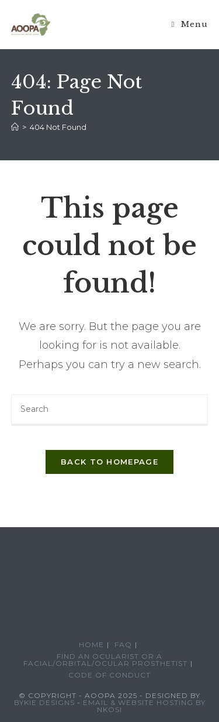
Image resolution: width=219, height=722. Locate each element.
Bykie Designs (44, 702)
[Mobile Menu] (190, 24)
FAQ (123, 644)
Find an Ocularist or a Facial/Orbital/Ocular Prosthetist (105, 660)
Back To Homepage (109, 461)
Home (91, 644)
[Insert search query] (109, 410)
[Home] (15, 127)
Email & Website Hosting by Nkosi (144, 706)
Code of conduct (109, 675)
